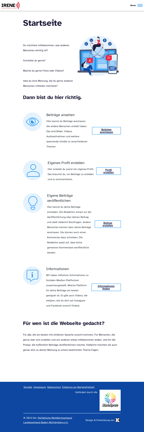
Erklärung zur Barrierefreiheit (78, 387)
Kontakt (28, 387)
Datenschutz (54, 387)
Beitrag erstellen (108, 224)
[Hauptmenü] (135, 5)
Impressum (39, 387)
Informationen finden (106, 287)
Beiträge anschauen (106, 131)
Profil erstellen (108, 171)
